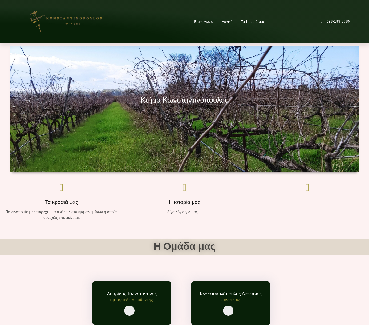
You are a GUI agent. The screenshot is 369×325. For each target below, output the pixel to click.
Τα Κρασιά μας (253, 21)
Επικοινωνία (203, 21)
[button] (14, 108)
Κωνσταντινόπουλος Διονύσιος (230, 293)
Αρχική (227, 21)
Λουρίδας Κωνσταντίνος (132, 293)
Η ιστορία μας (184, 202)
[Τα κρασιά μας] (61, 187)
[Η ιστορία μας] (184, 187)
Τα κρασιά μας (61, 202)
